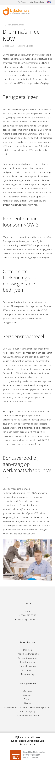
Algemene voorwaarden (27, 715)
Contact (22, 2)
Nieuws (27, 703)
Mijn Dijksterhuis (37, 2)
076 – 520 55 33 (28, 615)
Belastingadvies (27, 662)
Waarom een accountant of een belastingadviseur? (27, 707)
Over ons (27, 691)
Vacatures (27, 695)
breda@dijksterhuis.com (28, 619)
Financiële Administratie (27, 653)
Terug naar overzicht (16, 25)
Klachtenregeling (27, 711)
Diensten (27, 649)
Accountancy (27, 670)
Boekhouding (27, 674)
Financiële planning (27, 666)
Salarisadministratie (27, 658)
